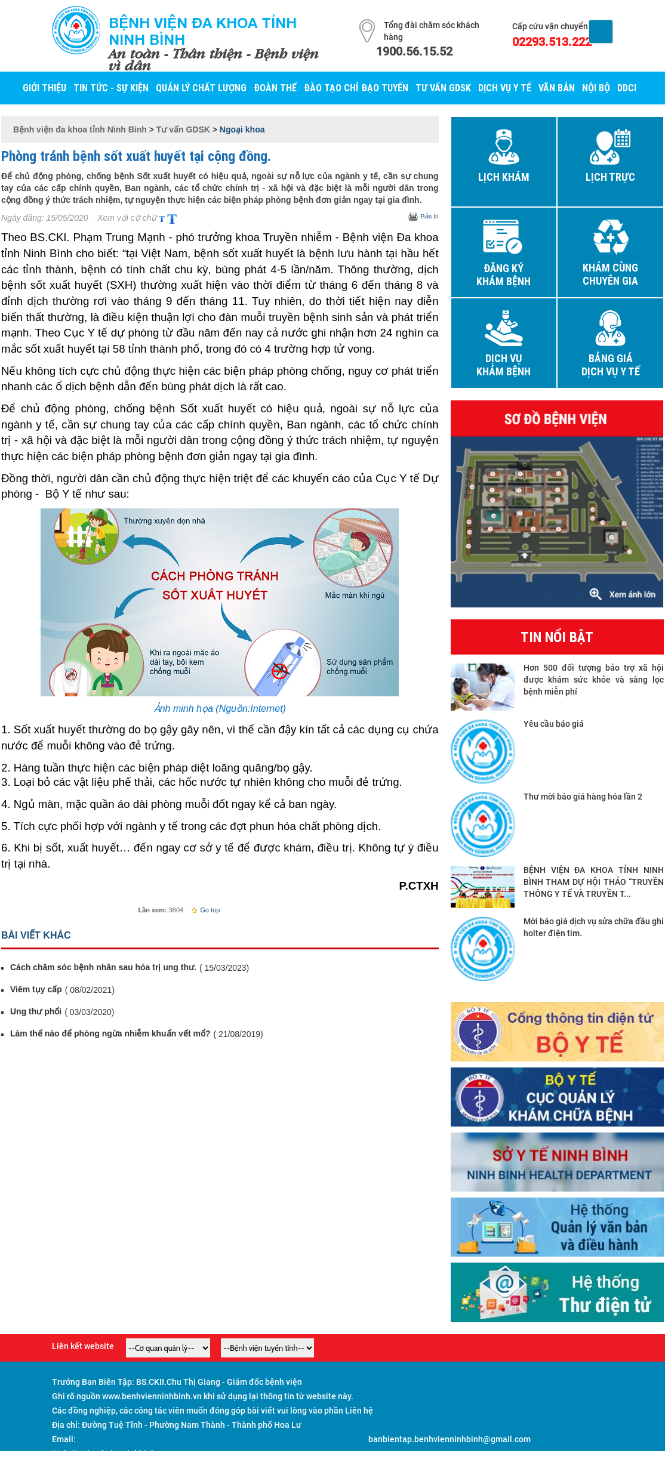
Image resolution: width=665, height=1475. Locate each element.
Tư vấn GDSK (443, 88)
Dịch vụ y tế (504, 88)
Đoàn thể (275, 88)
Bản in (429, 216)
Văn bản (556, 88)
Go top (205, 910)
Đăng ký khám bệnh (503, 275)
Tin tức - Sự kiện (111, 88)
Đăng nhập (592, 1468)
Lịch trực (610, 177)
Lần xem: (152, 910)
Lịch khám (503, 177)
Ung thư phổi (35, 1011)
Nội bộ (596, 88)
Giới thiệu (44, 88)
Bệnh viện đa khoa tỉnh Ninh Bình (203, 31)
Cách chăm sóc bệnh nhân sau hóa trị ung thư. (103, 967)
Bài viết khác (36, 935)
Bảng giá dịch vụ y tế (610, 365)
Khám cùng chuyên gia (610, 274)
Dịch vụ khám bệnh (503, 365)
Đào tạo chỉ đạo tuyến (356, 88)
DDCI (626, 88)
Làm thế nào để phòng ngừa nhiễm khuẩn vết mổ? (110, 1033)
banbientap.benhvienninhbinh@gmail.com (449, 1439)
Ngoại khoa (242, 129)
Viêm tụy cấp (36, 989)
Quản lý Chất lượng (201, 88)
